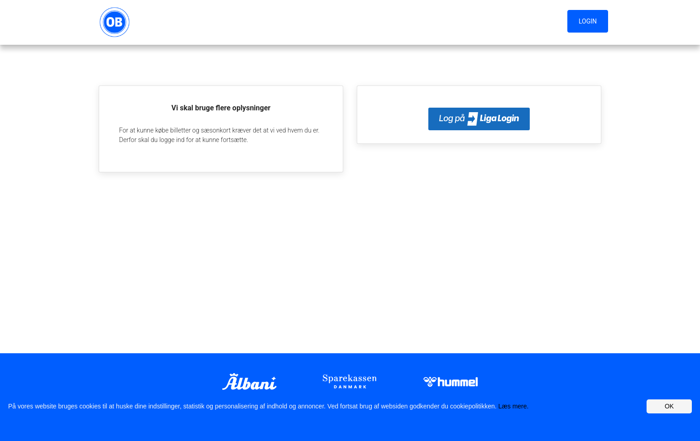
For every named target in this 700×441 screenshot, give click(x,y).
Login (588, 21)
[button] (589, 21)
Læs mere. (514, 406)
